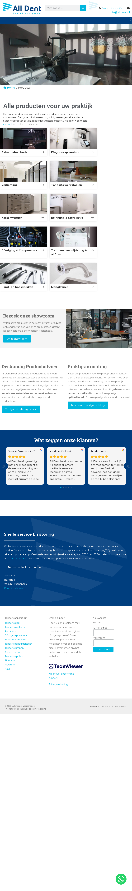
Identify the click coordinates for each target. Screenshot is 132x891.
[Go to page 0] (60, 487)
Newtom (10, 664)
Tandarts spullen (14, 656)
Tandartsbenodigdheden (19, 643)
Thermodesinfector (15, 639)
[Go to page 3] (68, 487)
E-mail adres (100, 628)
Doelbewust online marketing (113, 706)
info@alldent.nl (120, 12)
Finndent (10, 660)
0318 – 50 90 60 (112, 7)
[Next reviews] (128, 466)
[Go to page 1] (63, 487)
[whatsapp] (121, 879)
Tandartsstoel (12, 622)
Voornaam (99, 638)
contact (7, 124)
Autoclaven (11, 631)
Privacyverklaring (58, 684)
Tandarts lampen (14, 648)
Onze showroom (17, 338)
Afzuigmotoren (13, 652)
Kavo (7, 668)
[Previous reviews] (3, 466)
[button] (130, 19)
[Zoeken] (83, 8)
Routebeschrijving (14, 588)
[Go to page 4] (71, 487)
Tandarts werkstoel (15, 627)
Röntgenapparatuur (16, 635)
